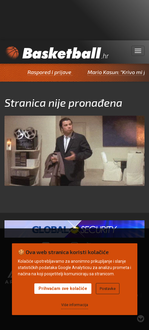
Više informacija (74, 305)
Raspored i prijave (51, 72)
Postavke (108, 288)
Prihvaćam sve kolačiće (63, 288)
